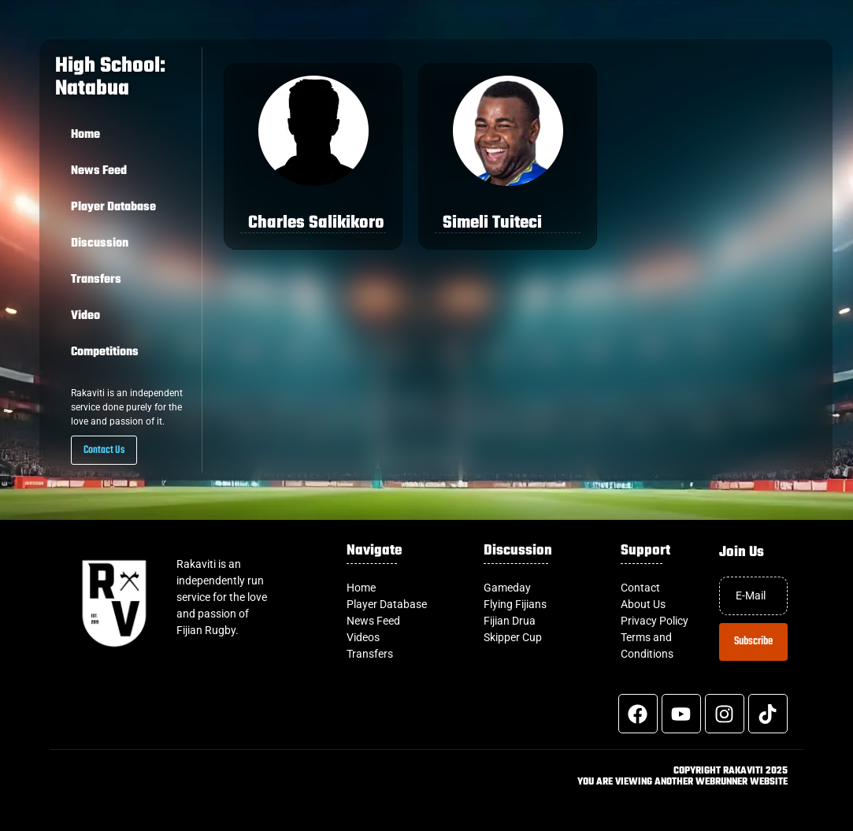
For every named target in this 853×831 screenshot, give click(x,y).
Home (85, 134)
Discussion (99, 243)
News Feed (99, 170)
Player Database (113, 207)
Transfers (96, 279)
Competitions (105, 352)
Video (85, 315)
